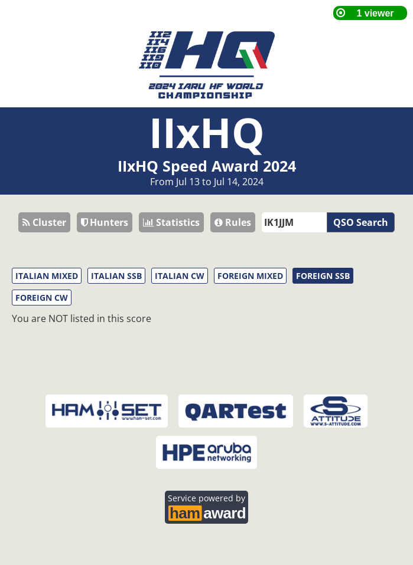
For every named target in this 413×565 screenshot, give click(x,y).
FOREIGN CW (41, 297)
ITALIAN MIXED (46, 275)
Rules (232, 222)
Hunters (104, 222)
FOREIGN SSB (323, 275)
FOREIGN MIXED (250, 275)
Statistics (171, 222)
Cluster (44, 222)
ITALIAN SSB (116, 275)
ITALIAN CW (179, 275)
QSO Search (360, 222)
